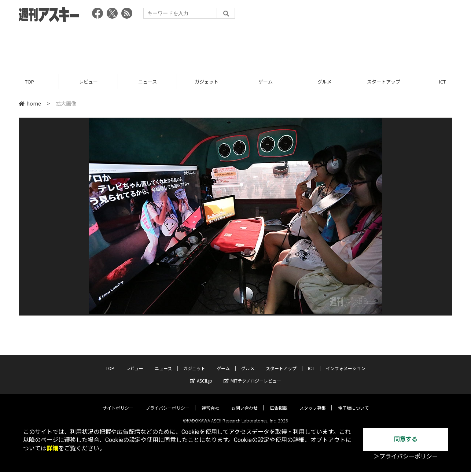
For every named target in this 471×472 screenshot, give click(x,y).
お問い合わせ (244, 401)
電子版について (353, 401)
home (30, 103)
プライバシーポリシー (167, 401)
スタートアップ (383, 81)
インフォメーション (345, 362)
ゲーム (265, 81)
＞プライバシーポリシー (406, 456)
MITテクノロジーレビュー (252, 374)
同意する (405, 439)
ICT (311, 362)
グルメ (324, 81)
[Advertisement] (235, 45)
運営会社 (210, 401)
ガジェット (206, 81)
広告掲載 (278, 401)
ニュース (147, 81)
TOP (29, 81)
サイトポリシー (118, 401)
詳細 (52, 448)
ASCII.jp (201, 374)
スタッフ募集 (312, 401)
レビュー (88, 81)
